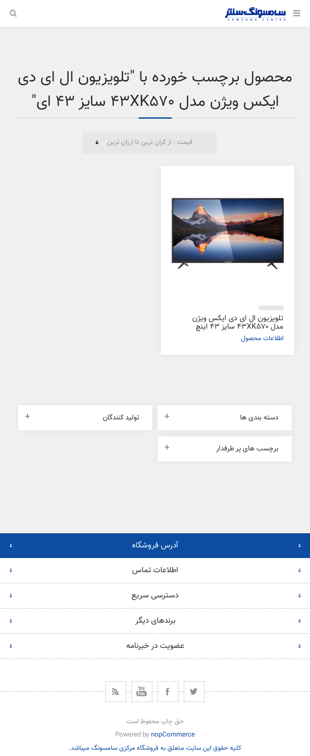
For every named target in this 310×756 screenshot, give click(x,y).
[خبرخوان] (115, 691)
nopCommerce (173, 735)
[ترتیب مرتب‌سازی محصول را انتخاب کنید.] (150, 143)
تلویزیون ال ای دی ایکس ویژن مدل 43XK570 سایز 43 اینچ (237, 323)
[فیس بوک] (168, 691)
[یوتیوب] (142, 691)
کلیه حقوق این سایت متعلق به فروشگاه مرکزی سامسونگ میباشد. (155, 748)
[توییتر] (194, 691)
